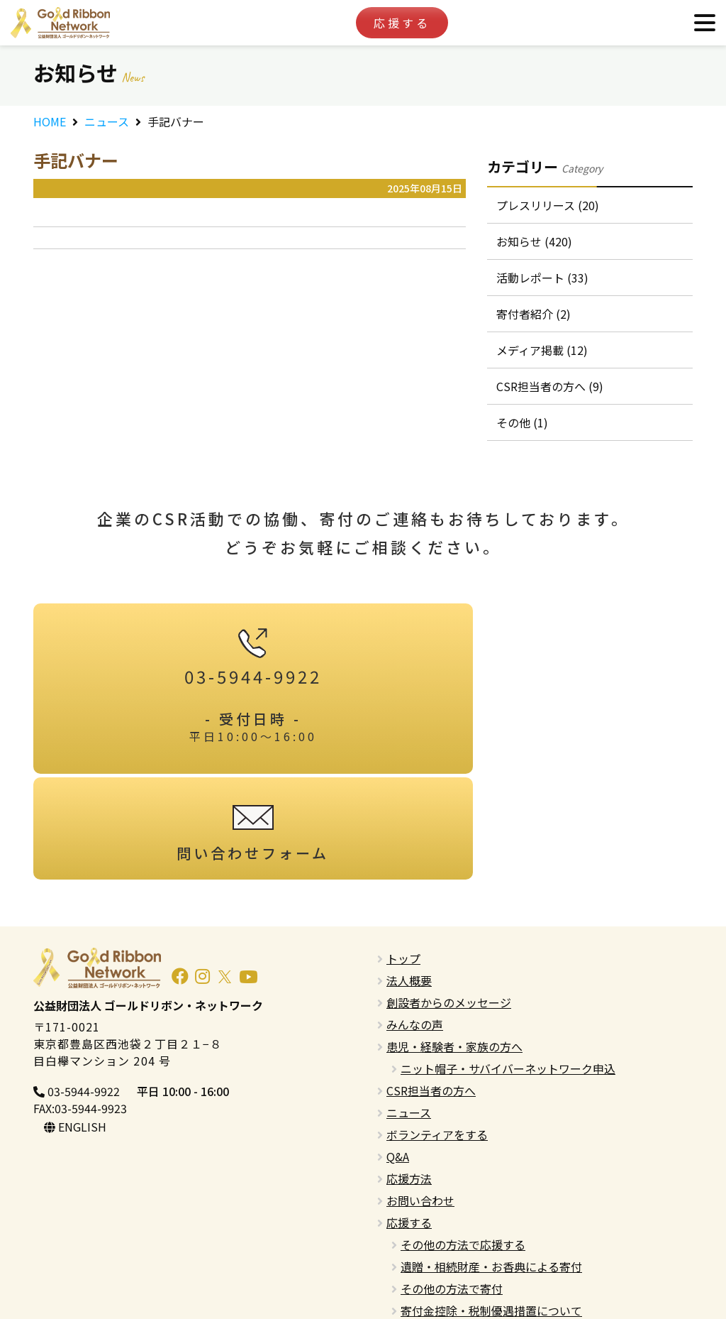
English (405, 1242)
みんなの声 (414, 934)
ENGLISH (75, 1037)
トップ (403, 868)
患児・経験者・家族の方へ (454, 956)
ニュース (106, 121)
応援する (402, 22)
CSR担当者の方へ (431, 1000)
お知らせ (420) (536, 245)
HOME (49, 121)
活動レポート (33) (544, 284)
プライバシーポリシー (443, 1264)
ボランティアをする (437, 1044)
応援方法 (409, 1088)
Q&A (397, 1066)
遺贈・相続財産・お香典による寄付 (491, 1176)
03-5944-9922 (76, 1000)
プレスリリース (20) (549, 206)
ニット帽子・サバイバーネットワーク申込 (508, 978)
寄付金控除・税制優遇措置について (491, 1220)
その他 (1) (523, 440)
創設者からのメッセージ (448, 912)
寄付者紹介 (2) (535, 323)
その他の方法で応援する (463, 1154)
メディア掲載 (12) (543, 362)
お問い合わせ (420, 1110)
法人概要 (409, 890)
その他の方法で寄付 (452, 1198)
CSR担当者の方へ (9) (551, 401)
